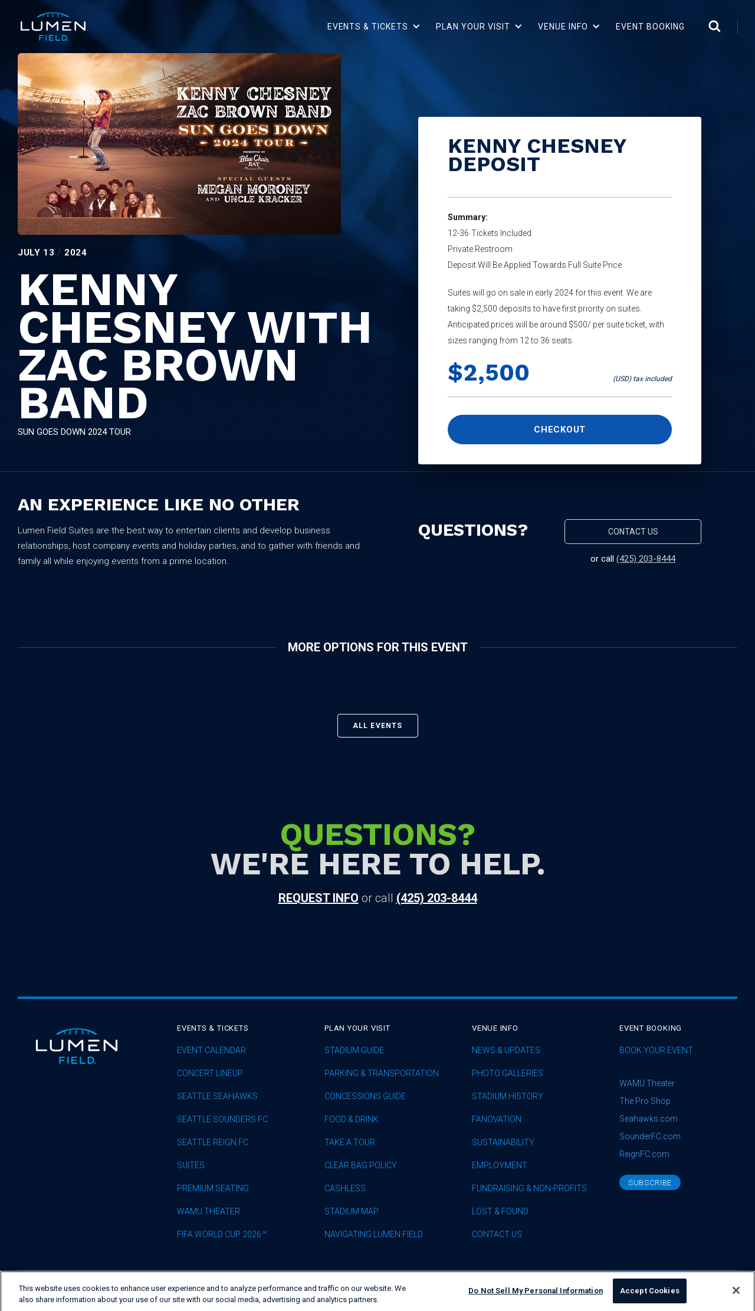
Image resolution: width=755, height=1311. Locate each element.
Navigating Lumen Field (373, 1234)
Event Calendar (211, 1050)
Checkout (560, 429)
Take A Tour (349, 1142)
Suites (191, 1165)
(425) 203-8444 (645, 558)
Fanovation (496, 1119)
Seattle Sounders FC (222, 1119)
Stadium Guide (354, 1050)
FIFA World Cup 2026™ (222, 1234)
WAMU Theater (208, 1211)
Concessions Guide (365, 1096)
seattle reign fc (212, 1142)
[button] (374, 26)
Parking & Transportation (381, 1073)
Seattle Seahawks (217, 1096)
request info (318, 898)
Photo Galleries (507, 1073)
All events (378, 726)
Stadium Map (351, 1211)
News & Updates (506, 1050)
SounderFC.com (650, 1136)
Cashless (345, 1188)
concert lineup (210, 1073)
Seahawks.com (648, 1118)
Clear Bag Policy (360, 1165)
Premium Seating (213, 1188)
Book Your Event (656, 1050)
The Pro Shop (645, 1101)
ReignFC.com (644, 1154)
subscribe (650, 1182)
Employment (499, 1165)
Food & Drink (351, 1119)
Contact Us (497, 1234)
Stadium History (507, 1096)
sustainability (503, 1142)
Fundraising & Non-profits (529, 1188)
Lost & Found (500, 1211)
